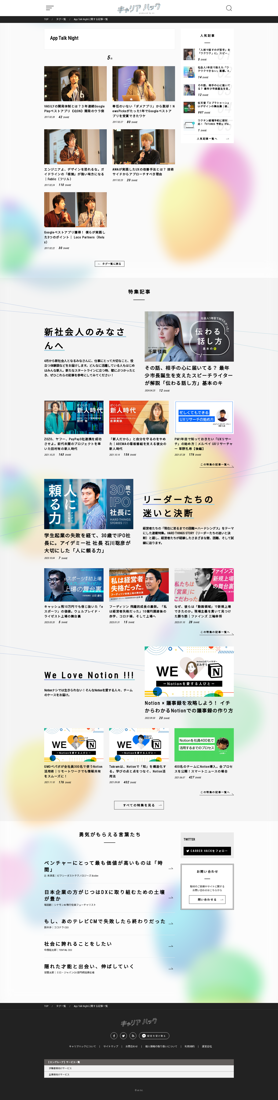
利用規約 (190, 1046)
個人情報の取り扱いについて (161, 1046)
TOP (46, 19)
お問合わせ (132, 1046)
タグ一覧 (61, 19)
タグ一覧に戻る (111, 263)
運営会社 (207, 1046)
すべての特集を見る (139, 805)
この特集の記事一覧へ (215, 464)
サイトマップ (110, 1046)
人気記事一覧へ (207, 138)
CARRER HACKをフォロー (209, 850)
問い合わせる (207, 899)
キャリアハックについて (82, 1046)
